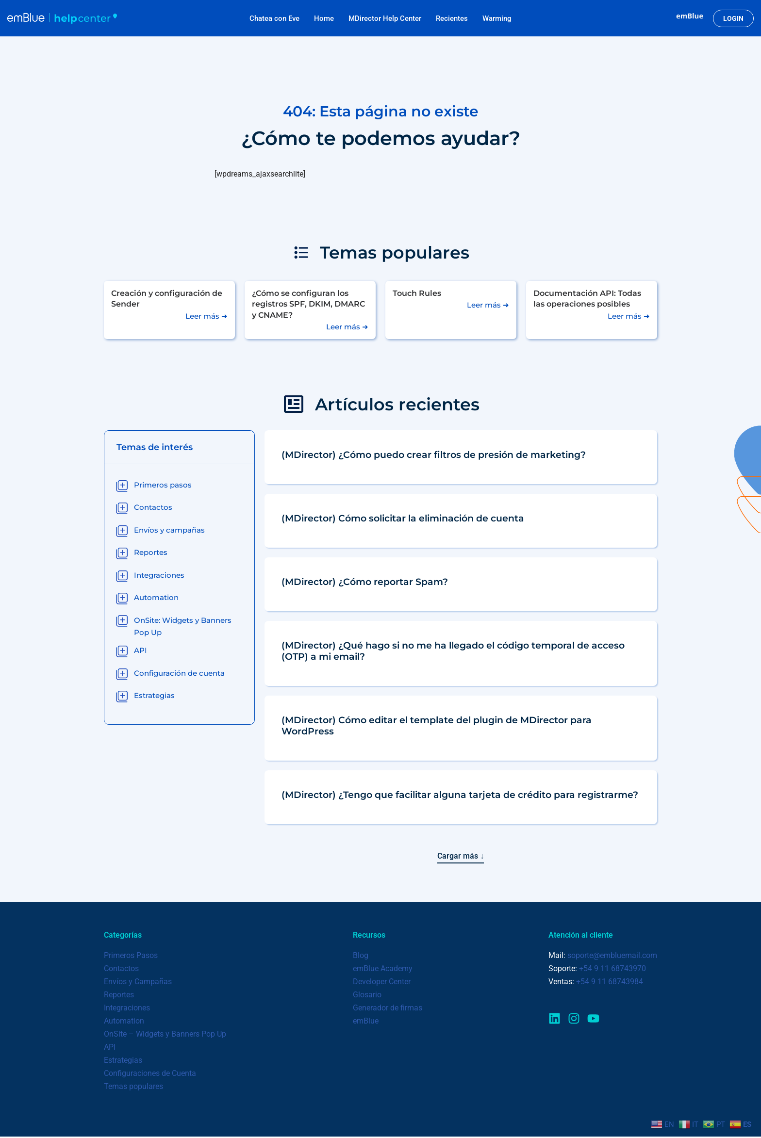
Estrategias (123, 1061)
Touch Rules (417, 293)
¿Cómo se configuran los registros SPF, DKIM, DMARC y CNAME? (308, 304)
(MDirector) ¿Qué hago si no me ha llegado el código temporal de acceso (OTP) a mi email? (453, 650)
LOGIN (733, 18)
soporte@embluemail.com (612, 955)
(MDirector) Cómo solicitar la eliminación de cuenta (402, 518)
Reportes (119, 995)
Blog (360, 955)
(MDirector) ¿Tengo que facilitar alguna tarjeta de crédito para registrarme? (459, 794)
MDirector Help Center (384, 18)
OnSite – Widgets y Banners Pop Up (165, 1035)
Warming (497, 18)
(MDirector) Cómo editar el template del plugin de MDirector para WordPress (436, 725)
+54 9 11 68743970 (612, 969)
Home (324, 18)
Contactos (121, 969)
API (110, 1048)
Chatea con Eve (274, 18)
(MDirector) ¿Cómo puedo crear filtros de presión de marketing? (433, 454)
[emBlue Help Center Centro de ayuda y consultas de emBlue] (62, 18)
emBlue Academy (383, 969)
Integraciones (127, 1008)
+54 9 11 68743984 (609, 982)
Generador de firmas (387, 1008)
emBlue (366, 1021)
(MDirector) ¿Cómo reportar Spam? (364, 581)
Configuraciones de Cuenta (150, 1074)
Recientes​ (452, 18)
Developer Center (382, 982)
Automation (124, 1021)
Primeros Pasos (131, 955)
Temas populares (133, 1087)
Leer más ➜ (206, 316)
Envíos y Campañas (138, 982)
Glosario (367, 995)
